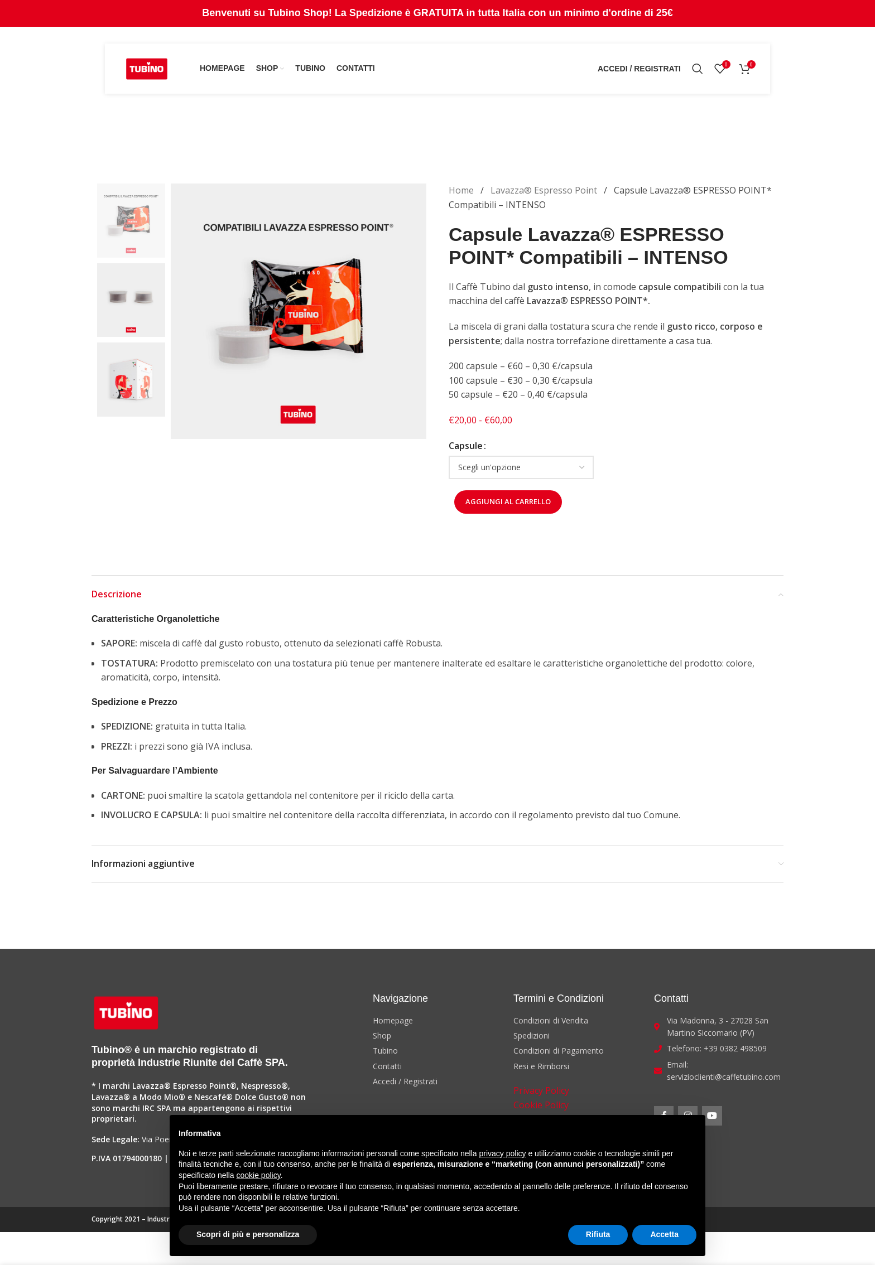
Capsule (466, 446)
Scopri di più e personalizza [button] (247, 1234)
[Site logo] (147, 67)
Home (462, 190)
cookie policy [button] (259, 1175)
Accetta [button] (664, 1234)
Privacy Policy (541, 1090)
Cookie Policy (541, 1105)
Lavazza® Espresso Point (545, 190)
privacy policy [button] (502, 1153)
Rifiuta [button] (598, 1234)
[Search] (697, 68)
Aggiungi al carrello (508, 501)
